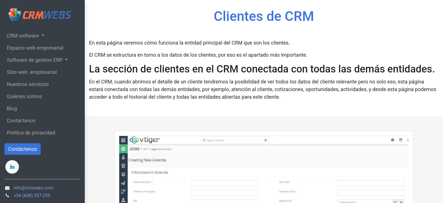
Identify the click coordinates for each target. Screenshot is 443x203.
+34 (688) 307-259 (32, 195)
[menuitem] (42, 48)
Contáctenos (22, 149)
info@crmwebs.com (33, 188)
